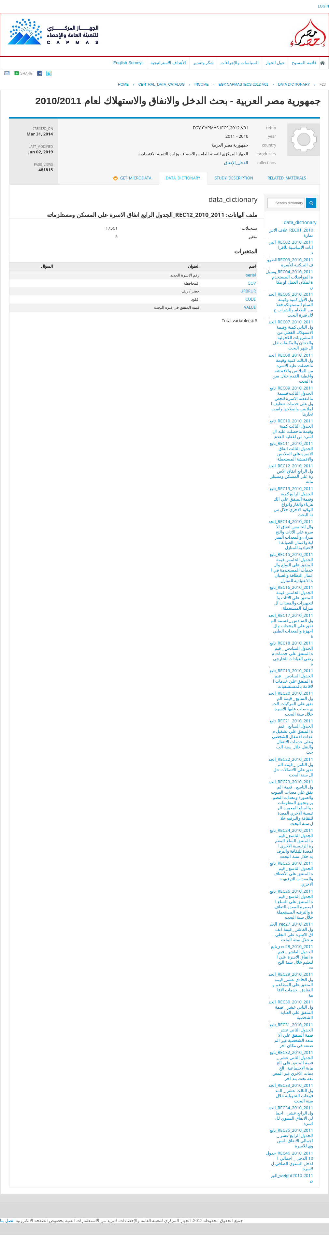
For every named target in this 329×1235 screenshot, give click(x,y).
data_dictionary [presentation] (183, 178)
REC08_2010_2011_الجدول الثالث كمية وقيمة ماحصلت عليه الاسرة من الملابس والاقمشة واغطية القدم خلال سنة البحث (290, 368)
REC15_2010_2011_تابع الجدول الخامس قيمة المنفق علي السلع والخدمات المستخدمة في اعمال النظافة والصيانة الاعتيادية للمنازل (291, 567)
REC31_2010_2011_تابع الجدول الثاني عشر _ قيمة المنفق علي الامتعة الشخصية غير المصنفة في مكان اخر (291, 1035)
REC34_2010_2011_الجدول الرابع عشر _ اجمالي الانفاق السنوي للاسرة (290, 1115)
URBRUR (248, 291)
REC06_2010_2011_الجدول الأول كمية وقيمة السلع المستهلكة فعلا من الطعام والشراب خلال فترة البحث (290, 304)
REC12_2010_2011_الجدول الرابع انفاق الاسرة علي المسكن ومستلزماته (290, 473)
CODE (250, 299)
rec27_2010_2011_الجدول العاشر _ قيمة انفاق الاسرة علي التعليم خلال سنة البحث (291, 931)
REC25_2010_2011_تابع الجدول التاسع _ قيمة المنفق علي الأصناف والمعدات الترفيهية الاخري (291, 873)
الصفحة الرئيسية (322, 62)
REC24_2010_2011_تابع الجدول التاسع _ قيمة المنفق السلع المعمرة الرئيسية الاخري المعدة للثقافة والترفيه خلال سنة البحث (291, 843)
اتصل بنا (7, 1220)
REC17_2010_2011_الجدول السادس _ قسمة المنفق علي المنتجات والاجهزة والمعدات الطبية (290, 626)
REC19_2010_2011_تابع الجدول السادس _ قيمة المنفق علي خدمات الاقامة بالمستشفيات (291, 678)
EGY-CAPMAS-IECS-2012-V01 (243, 84)
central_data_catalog (161, 84)
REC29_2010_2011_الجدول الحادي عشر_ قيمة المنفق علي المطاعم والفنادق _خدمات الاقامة (290, 985)
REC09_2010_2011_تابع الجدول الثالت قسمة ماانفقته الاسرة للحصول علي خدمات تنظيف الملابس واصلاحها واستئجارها (291, 401)
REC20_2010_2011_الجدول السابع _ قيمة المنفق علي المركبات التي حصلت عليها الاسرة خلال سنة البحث (290, 703)
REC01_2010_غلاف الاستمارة (290, 232)
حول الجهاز (275, 62)
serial (251, 275)
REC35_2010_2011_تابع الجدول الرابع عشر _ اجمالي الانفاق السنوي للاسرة (291, 1138)
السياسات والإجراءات (240, 62)
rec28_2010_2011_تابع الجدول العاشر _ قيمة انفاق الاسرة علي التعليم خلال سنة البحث (292, 957)
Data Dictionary (294, 84)
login (323, 6)
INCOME (201, 84)
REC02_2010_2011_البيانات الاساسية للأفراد (290, 247)
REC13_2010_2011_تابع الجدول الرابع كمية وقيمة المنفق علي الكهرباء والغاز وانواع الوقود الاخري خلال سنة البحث (291, 501)
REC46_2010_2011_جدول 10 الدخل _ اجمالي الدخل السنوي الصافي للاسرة (289, 1160)
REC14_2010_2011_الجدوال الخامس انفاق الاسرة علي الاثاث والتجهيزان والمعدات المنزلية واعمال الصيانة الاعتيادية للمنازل (290, 534)
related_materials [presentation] (286, 178)
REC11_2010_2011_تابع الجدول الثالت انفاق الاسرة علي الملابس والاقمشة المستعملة (291, 451)
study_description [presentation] (234, 178)
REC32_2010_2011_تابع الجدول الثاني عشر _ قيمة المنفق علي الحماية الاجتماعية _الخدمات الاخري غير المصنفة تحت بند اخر (291, 1065)
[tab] (287, 178)
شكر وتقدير (203, 62)
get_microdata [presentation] (131, 178)
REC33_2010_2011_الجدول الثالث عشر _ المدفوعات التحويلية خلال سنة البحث (290, 1093)
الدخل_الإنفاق (236, 162)
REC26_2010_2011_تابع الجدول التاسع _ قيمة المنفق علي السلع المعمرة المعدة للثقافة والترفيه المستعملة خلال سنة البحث (291, 904)
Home (123, 84)
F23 (323, 84)
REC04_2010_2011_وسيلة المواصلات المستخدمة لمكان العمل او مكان (289, 279)
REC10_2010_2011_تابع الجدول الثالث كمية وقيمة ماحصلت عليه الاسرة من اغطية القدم (291, 428)
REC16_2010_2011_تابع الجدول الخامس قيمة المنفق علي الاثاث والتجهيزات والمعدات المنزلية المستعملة (291, 598)
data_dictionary (300, 222)
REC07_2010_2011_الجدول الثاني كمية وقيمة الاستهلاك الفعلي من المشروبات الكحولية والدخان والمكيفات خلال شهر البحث (290, 334)
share (26, 73)
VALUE (250, 307)
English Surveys (128, 62)
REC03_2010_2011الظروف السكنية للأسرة (290, 262)
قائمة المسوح (304, 62)
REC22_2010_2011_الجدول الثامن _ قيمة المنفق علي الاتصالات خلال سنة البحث (290, 767)
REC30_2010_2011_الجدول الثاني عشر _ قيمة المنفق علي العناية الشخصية (290, 1009)
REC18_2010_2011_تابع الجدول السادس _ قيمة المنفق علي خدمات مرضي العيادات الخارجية (291, 653)
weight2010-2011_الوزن (292, 1178)
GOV (252, 283)
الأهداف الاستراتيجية (168, 62)
